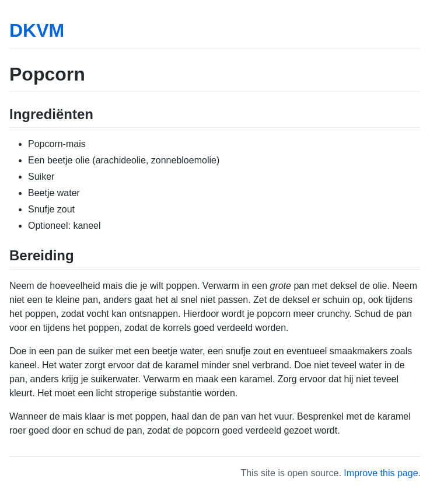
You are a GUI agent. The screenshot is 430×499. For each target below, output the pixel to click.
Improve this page (381, 473)
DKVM (36, 30)
